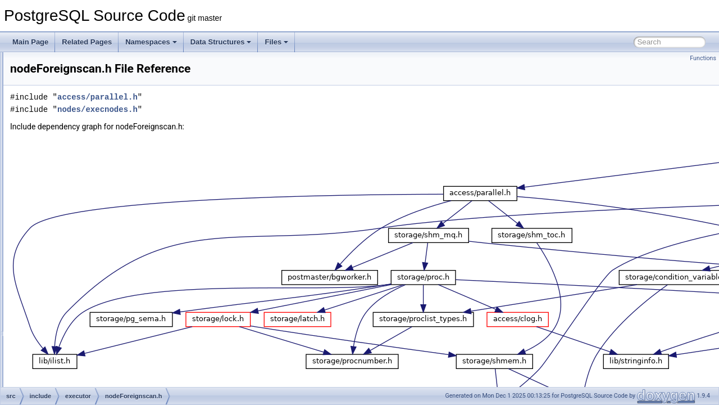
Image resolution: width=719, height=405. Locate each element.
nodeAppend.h (86, 138)
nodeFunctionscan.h (94, 237)
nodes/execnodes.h (238, 109)
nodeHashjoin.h (87, 299)
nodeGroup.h (83, 274)
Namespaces (151, 42)
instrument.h (82, 114)
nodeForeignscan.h (93, 225)
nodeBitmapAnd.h (90, 151)
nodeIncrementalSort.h (98, 312)
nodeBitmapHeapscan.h (100, 163)
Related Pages (87, 42)
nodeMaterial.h (86, 373)
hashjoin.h (79, 101)
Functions (703, 58)
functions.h (80, 89)
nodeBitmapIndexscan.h (100, 175)
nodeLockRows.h (90, 361)
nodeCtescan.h (87, 200)
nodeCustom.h (86, 213)
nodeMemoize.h (88, 386)
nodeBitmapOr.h (88, 188)
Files (276, 42)
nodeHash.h (82, 287)
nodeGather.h (84, 250)
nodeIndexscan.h (89, 336)
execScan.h (81, 64)
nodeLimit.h (81, 349)
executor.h (79, 76)
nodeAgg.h (80, 126)
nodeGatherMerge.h (94, 262)
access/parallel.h (238, 97)
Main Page (30, 42)
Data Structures (221, 42)
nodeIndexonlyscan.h (96, 324)
